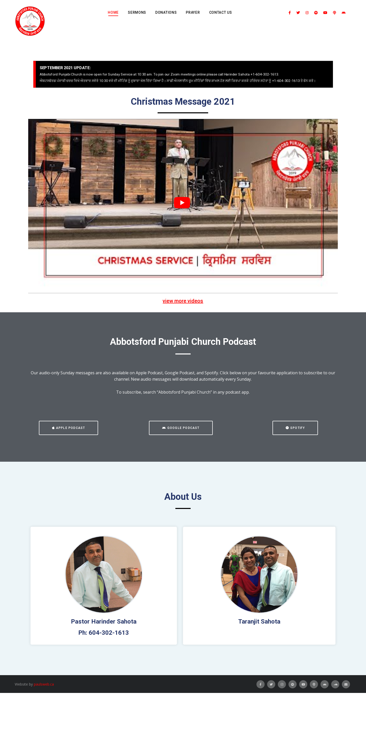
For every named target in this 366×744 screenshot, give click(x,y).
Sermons (137, 12)
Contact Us (220, 12)
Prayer (193, 12)
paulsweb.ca (44, 684)
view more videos (183, 301)
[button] (68, 428)
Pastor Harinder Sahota (103, 621)
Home (113, 12)
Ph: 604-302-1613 (103, 632)
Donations (166, 12)
